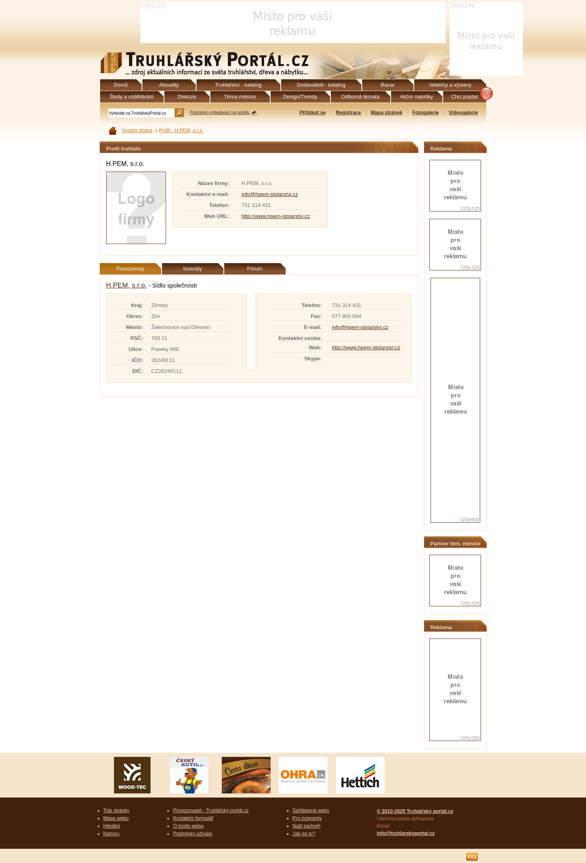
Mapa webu (116, 818)
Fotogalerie (425, 113)
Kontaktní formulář (193, 818)
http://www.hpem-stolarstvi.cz (276, 216)
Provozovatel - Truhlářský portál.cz (211, 810)
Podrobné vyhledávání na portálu (220, 112)
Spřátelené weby (311, 810)
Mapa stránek (386, 113)
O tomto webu (188, 826)
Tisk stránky (116, 810)
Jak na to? (304, 834)
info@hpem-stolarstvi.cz (270, 194)
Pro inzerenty (307, 818)
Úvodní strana (137, 130)
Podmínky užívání (192, 834)
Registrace (348, 113)
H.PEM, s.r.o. (126, 285)
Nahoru (111, 834)
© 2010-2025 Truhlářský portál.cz (415, 811)
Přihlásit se (313, 113)
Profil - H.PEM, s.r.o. (181, 130)
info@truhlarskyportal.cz (406, 833)
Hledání (111, 826)
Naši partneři (307, 826)
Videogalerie (463, 113)
